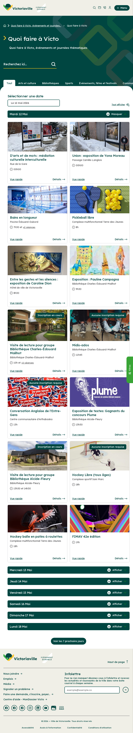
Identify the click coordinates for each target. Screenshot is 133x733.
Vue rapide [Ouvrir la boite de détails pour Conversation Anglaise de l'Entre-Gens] (16, 434)
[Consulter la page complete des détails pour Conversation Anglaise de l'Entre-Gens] (37, 419)
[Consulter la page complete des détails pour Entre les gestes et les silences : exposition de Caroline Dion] (37, 287)
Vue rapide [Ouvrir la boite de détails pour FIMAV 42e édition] (78, 558)
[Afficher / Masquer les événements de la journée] (119, 114)
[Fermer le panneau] (129, 370)
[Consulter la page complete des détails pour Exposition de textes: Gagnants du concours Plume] (99, 419)
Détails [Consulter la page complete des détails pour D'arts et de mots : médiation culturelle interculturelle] (59, 179)
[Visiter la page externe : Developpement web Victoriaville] (61, 708)
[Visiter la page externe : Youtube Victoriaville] (46, 708)
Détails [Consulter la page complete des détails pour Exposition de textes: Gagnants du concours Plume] (121, 434)
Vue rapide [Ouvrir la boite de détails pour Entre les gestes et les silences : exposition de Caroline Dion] (16, 303)
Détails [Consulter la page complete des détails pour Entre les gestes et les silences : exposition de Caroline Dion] (59, 303)
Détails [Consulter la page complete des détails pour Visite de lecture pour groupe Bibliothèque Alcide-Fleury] (59, 498)
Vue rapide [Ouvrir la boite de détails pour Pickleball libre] (78, 239)
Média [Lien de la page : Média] (9, 684)
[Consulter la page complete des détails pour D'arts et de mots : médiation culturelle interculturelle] (37, 164)
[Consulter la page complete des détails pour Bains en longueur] (37, 224)
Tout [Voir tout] (9, 83)
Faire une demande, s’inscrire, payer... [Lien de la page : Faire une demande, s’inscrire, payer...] (28, 694)
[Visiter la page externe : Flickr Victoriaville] (54, 708)
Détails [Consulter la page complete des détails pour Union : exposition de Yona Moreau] (121, 179)
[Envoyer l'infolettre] (126, 690)
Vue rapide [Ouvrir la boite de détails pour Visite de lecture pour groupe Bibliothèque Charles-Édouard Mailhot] (16, 370)
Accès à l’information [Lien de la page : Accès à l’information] (50, 727)
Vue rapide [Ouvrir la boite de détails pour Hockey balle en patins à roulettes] (16, 558)
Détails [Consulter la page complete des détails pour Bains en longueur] (59, 239)
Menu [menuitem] (122, 7)
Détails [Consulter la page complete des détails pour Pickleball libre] (121, 239)
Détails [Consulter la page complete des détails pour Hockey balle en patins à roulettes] (59, 558)
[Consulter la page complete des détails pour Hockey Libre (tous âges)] (99, 481)
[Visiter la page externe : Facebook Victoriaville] (6, 708)
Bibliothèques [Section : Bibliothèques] (50, 83)
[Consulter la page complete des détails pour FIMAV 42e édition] (99, 541)
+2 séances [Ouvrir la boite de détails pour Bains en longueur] (29, 227)
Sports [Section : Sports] (69, 83)
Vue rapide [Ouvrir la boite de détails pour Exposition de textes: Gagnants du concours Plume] (78, 434)
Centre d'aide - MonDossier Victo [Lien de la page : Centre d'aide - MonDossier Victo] (25, 699)
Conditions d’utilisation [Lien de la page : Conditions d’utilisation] (99, 727)
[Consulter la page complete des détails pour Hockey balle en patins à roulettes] (37, 543)
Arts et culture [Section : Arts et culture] (27, 83)
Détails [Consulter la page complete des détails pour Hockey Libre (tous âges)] (121, 498)
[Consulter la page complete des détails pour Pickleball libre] (99, 224)
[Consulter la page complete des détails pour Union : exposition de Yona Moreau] (99, 162)
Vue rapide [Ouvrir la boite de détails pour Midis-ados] (78, 370)
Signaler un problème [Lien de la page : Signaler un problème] (18, 689)
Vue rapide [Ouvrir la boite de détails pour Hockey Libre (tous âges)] (78, 498)
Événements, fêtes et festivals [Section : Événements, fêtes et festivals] (98, 83)
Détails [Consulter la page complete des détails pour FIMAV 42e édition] (121, 558)
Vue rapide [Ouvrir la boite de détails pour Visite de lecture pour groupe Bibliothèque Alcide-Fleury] (16, 498)
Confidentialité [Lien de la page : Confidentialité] (74, 727)
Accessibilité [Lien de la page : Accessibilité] (28, 727)
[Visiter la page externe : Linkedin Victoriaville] (38, 708)
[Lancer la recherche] (53, 64)
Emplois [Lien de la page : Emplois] (10, 678)
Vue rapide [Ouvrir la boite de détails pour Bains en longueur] (16, 239)
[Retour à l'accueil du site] (5, 25)
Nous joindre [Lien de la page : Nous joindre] (13, 673)
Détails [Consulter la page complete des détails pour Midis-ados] (121, 370)
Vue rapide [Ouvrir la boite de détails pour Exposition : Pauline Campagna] (78, 303)
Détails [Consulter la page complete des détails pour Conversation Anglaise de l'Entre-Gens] (59, 434)
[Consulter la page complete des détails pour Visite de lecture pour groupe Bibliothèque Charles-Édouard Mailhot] (37, 355)
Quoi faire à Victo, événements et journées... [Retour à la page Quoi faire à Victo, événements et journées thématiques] (36, 25)
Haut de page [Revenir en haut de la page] (118, 662)
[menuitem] (24, 7)
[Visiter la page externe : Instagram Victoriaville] (30, 708)
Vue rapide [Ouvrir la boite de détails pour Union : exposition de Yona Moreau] (78, 179)
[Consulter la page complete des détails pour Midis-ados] (99, 351)
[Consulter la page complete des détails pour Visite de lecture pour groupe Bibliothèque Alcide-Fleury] (37, 483)
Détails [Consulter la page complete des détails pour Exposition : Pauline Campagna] (121, 303)
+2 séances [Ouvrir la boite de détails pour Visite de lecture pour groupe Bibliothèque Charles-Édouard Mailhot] (27, 362)
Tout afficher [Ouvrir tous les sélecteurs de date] (121, 104)
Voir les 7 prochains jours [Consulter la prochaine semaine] (68, 641)
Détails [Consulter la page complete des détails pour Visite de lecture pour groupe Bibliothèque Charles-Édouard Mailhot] (59, 370)
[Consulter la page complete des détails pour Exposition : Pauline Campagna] (99, 285)
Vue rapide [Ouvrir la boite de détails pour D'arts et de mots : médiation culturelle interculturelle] (16, 179)
